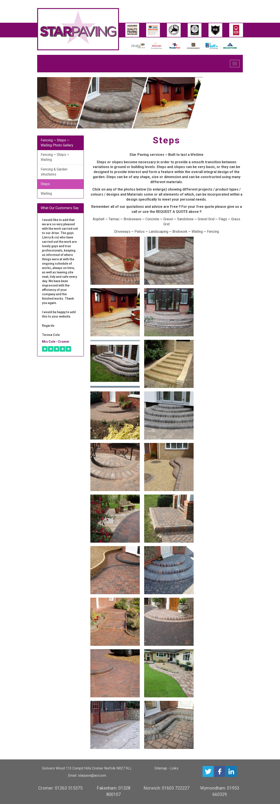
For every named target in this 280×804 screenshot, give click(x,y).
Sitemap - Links (166, 768)
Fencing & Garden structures (54, 171)
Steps (45, 184)
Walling (46, 193)
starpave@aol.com (92, 775)
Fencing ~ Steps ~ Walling (55, 157)
